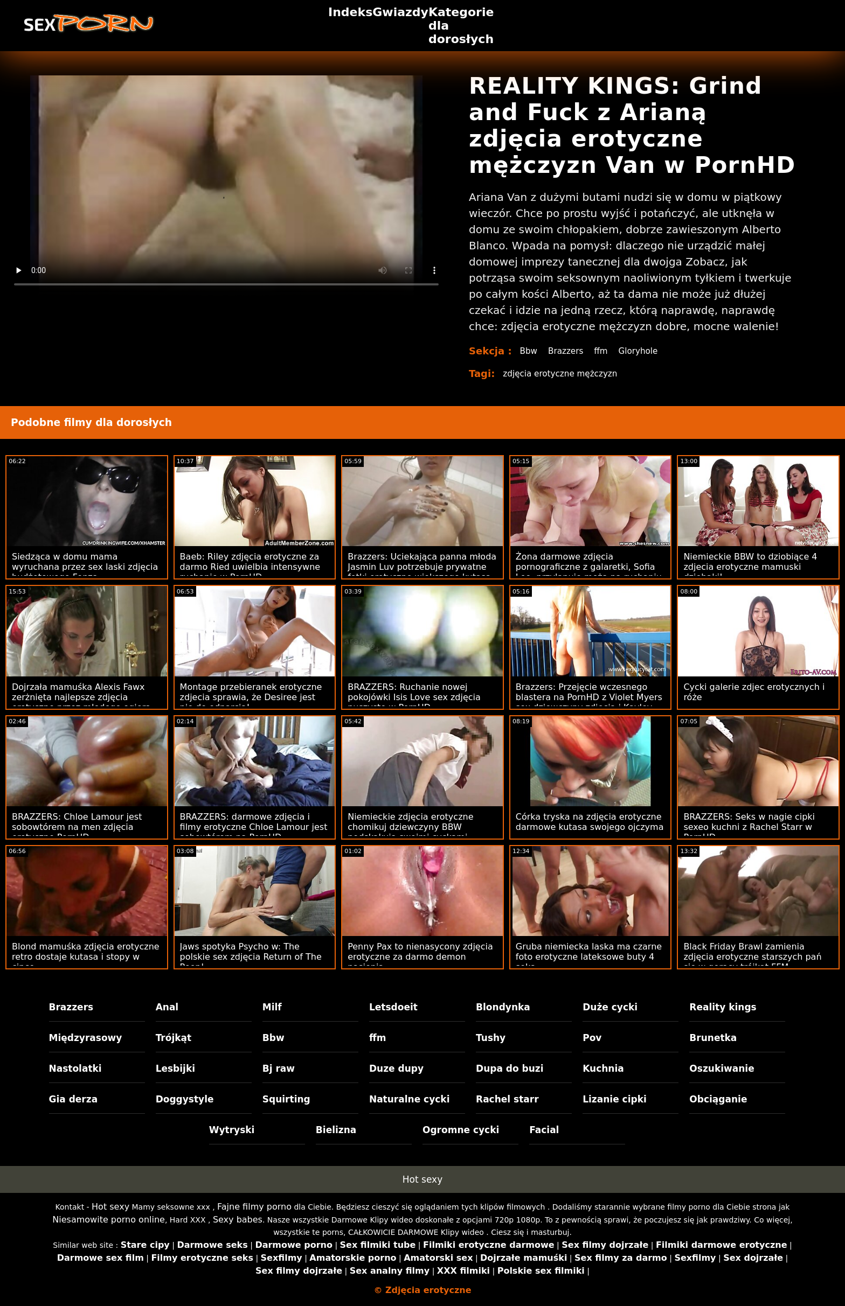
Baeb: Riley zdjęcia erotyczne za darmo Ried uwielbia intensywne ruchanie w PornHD (250, 566)
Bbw (529, 351)
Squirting (286, 1099)
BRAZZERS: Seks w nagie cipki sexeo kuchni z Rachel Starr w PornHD (749, 827)
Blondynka (503, 1007)
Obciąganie (718, 1099)
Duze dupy (396, 1068)
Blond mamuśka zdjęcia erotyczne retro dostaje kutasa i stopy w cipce (86, 956)
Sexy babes (237, 1219)
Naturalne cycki (409, 1099)
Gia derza (73, 1099)
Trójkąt (174, 1037)
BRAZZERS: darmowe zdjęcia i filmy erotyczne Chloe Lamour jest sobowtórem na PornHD (254, 827)
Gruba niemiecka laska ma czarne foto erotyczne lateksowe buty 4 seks (589, 956)
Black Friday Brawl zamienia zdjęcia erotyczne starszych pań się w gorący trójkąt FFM (752, 956)
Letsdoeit (393, 1007)
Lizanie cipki (615, 1099)
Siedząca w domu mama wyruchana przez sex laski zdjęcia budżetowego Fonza (85, 566)
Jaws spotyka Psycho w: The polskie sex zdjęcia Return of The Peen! (251, 956)
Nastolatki (75, 1068)
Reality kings (722, 1007)
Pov (592, 1037)
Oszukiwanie (721, 1068)
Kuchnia (603, 1068)
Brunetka (713, 1037)
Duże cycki (610, 1007)
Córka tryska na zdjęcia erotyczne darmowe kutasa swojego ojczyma (590, 822)
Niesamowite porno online (108, 1219)
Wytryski (232, 1130)
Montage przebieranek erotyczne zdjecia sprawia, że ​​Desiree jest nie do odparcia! (251, 697)
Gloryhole (642, 351)
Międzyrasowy (85, 1037)
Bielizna (336, 1130)
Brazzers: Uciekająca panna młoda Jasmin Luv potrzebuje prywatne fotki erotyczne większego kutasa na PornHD (422, 571)
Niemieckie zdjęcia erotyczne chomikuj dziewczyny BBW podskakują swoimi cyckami (410, 827)
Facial (544, 1130)
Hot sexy (422, 1179)
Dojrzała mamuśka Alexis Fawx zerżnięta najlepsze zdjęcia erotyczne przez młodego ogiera (81, 697)
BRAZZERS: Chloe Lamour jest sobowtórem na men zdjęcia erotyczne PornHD (77, 827)
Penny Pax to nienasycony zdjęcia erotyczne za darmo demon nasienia (420, 956)
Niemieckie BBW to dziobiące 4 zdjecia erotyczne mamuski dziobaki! (750, 566)
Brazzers (567, 351)
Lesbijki (175, 1068)
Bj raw (278, 1068)
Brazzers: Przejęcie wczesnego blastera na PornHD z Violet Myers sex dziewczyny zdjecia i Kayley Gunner (589, 702)
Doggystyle (185, 1099)
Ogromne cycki (460, 1130)
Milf (272, 1007)
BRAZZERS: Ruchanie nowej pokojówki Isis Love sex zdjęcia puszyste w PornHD (414, 697)
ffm (604, 351)
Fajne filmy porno (254, 1207)
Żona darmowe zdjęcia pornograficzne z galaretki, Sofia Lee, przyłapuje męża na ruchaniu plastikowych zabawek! (589, 571)
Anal (167, 1007)
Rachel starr (507, 1099)
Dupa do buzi (510, 1068)
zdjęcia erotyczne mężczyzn (563, 373)
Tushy (490, 1037)
